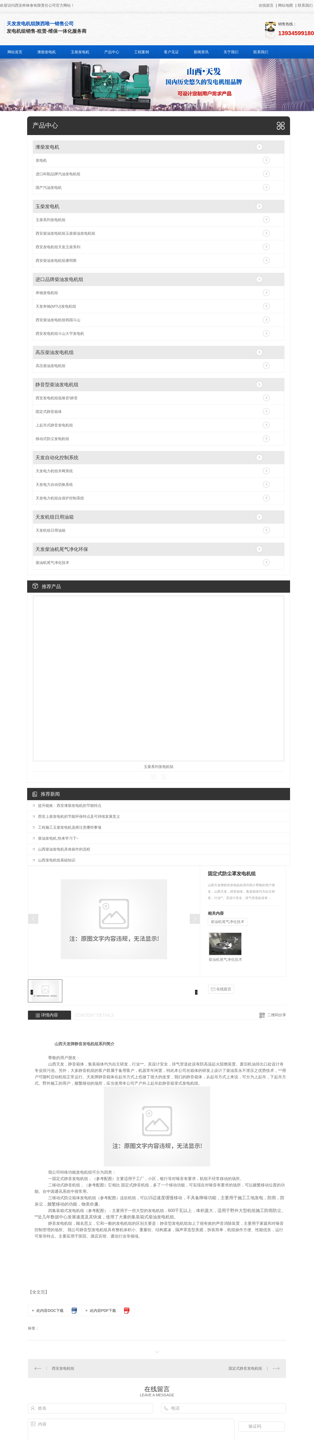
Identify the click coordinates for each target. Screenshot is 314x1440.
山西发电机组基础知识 (56, 860)
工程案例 (141, 52)
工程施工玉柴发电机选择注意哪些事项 (69, 827)
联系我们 (305, 5)
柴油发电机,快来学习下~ (58, 838)
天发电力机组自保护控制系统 (60, 498)
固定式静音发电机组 (245, 1368)
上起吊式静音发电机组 (54, 425)
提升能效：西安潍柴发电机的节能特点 (69, 805)
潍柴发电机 (46, 52)
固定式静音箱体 (49, 411)
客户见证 (171, 52)
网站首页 (14, 52)
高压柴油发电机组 (54, 352)
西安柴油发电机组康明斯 (56, 260)
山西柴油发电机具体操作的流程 (64, 849)
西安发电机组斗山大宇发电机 (60, 333)
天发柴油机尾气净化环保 (61, 549)
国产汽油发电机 (49, 187)
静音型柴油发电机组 (56, 384)
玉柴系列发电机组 (50, 220)
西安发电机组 (63, 1368)
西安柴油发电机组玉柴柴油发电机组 (65, 233)
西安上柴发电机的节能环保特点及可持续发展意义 (79, 816)
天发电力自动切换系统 (54, 484)
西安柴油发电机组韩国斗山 (58, 320)
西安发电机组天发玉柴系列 (58, 247)
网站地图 (285, 5)
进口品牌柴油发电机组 (59, 279)
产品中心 (111, 52)
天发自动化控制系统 (56, 457)
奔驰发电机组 (47, 293)
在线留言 (267, 5)
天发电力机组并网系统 (54, 471)
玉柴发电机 (80, 52)
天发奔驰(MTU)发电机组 (56, 306)
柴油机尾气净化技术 (52, 562)
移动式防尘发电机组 (52, 439)
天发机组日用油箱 (54, 517)
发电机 (41, 160)
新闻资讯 (201, 52)
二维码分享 (276, 1015)
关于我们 (231, 52)
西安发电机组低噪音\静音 (57, 398)
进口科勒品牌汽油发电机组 (58, 174)
